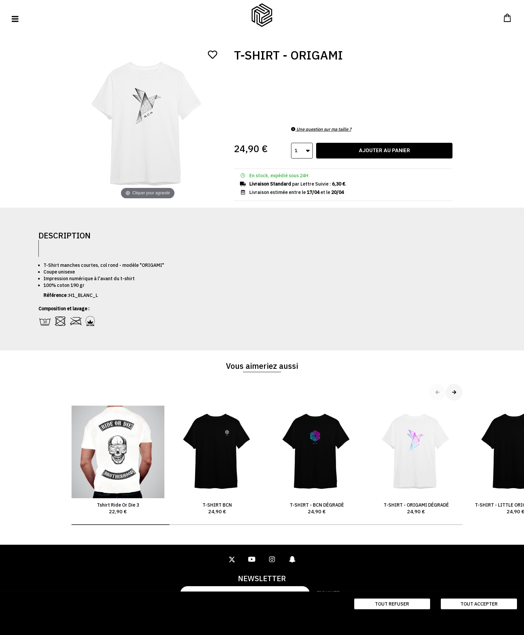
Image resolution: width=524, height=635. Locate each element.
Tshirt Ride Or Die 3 (118, 460)
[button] (120, 524)
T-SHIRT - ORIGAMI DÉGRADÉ (416, 460)
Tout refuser (392, 604)
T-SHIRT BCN (217, 460)
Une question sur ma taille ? (321, 129)
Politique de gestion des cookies (104, 622)
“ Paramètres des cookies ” (37, 622)
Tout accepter (479, 604)
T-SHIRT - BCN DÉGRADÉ (316, 460)
